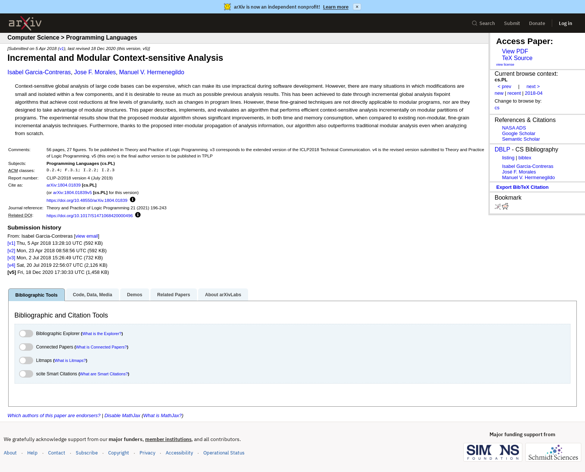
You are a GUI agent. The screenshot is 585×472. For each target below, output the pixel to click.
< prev (504, 86)
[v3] (11, 257)
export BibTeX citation (522, 187)
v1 (61, 48)
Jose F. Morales (95, 72)
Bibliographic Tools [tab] (36, 295)
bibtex (524, 157)
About (10, 453)
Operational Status (223, 452)
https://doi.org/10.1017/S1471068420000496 (90, 215)
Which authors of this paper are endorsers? (53, 415)
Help (32, 453)
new (499, 93)
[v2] (11, 250)
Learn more (335, 7)
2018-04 (534, 93)
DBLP (502, 149)
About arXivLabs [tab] (223, 294)
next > (533, 86)
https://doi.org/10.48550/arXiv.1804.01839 (87, 200)
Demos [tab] (134, 294)
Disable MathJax (122, 415)
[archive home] (25, 23)
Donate (537, 23)
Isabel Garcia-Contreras (39, 72)
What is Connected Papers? (101, 347)
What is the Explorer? (102, 333)
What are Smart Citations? (104, 374)
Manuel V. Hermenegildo (151, 72)
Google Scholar (518, 133)
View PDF (515, 51)
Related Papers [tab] (173, 294)
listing (508, 157)
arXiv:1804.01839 (64, 184)
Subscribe (87, 453)
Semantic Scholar (521, 139)
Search (483, 23)
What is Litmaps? (70, 360)
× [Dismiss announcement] (357, 7)
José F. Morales (519, 172)
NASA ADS (514, 128)
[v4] (11, 265)
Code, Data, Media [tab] (92, 294)
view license (505, 64)
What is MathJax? (162, 415)
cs (497, 107)
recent (514, 93)
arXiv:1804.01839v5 (72, 192)
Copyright (118, 453)
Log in (565, 23)
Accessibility (179, 453)
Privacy (147, 453)
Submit (512, 23)
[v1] (11, 243)
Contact (56, 453)
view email (86, 236)
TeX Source (517, 58)
